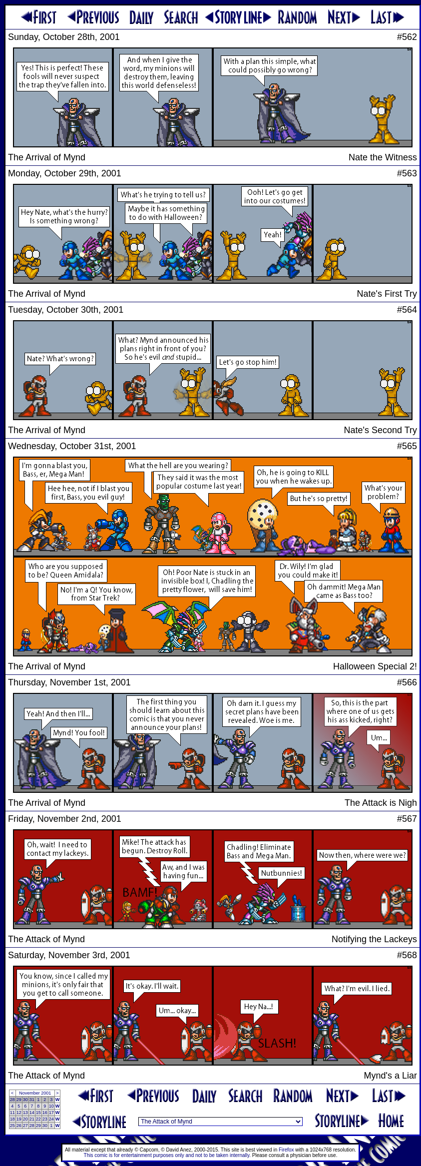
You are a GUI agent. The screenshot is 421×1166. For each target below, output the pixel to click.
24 (51, 1119)
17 (51, 1112)
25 (12, 1125)
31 (31, 1099)
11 (12, 1112)
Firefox (286, 1150)
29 (18, 1099)
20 (25, 1119)
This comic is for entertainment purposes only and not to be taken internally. (167, 1155)
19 (18, 1119)
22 (38, 1119)
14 (31, 1112)
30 (25, 1099)
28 (12, 1099)
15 (38, 1112)
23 (44, 1119)
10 (51, 1106)
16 (44, 1112)
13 (25, 1112)
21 (31, 1119)
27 (25, 1125)
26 (18, 1125)
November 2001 (35, 1093)
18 (12, 1119)
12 (18, 1112)
